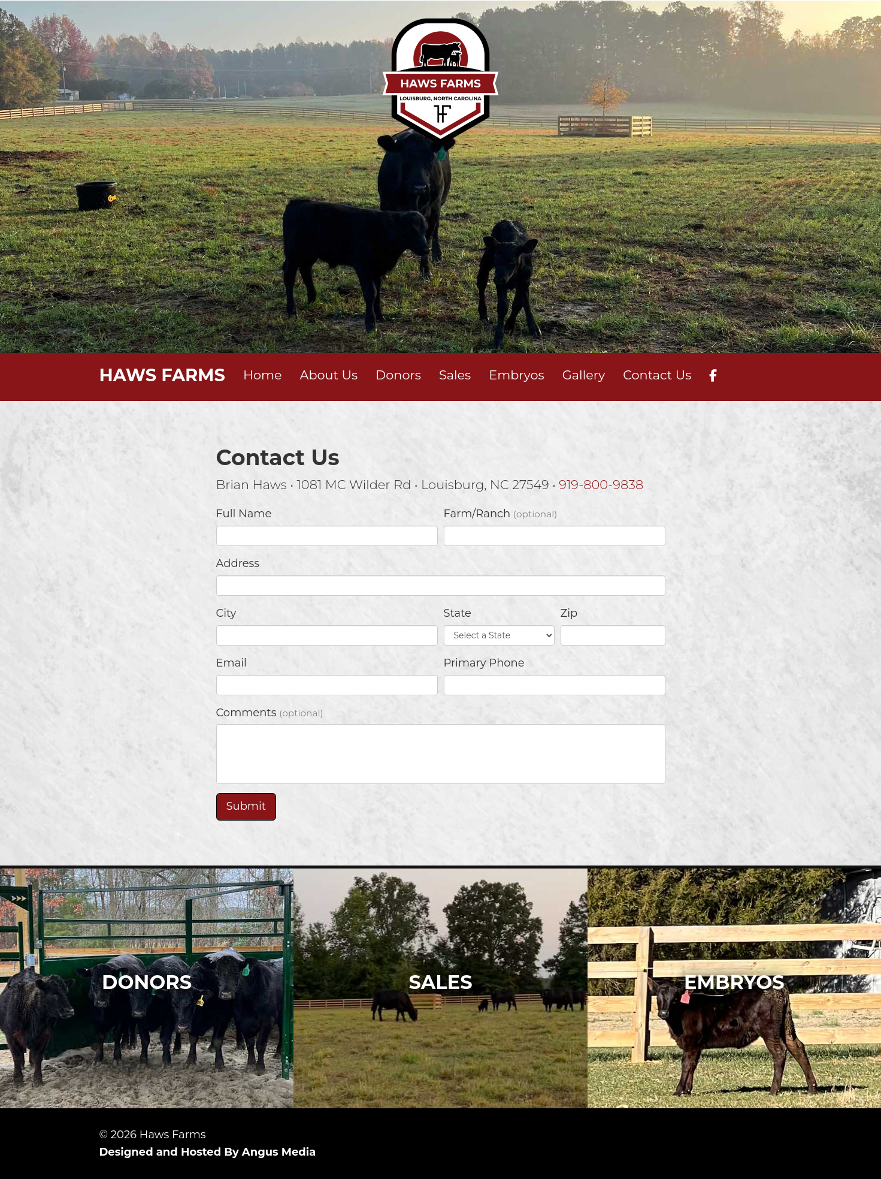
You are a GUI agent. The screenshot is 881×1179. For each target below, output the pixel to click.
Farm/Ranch (501, 513)
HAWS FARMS (162, 374)
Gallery (584, 374)
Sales (455, 374)
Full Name (244, 513)
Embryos (516, 374)
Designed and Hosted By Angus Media (207, 1152)
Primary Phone (484, 663)
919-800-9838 (601, 484)
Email (231, 663)
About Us (329, 374)
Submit (246, 806)
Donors (398, 374)
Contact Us (657, 374)
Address (238, 563)
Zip (569, 613)
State (457, 613)
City (226, 613)
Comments (269, 712)
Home (262, 374)
